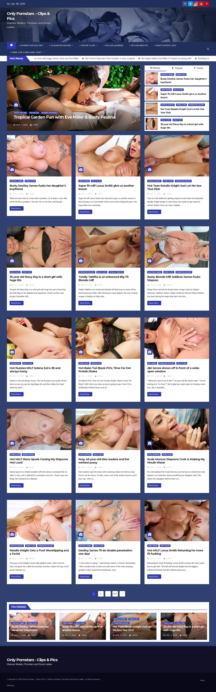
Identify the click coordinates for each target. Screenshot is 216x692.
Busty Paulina (20, 113)
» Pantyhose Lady (165, 45)
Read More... (16, 208)
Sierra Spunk (28, 454)
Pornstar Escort (196, 105)
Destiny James (167, 74)
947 (115, 593)
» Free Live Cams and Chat (27, 52)
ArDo (34, 125)
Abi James (152, 363)
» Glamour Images (61, 45)
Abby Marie (166, 89)
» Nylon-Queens (113, 45)
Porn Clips (181, 74)
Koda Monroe (154, 454)
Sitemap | (10, 685)
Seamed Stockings (49, 113)
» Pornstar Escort (31, 45)
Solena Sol (15, 363)
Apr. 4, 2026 (17, 194)
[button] (208, 49)
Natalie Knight (167, 105)
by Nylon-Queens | (93, 679)
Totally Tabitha (116, 272)
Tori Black (96, 363)
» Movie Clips (88, 45)
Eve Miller (34, 113)
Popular (177, 68)
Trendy (198, 68)
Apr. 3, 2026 (21, 125)
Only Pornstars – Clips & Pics (34, 679)
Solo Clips (178, 89)
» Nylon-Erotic (138, 45)
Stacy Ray (177, 120)
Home (202, 680)
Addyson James (154, 272)
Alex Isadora (85, 454)
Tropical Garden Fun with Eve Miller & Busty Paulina (64, 117)
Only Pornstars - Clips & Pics (32, 659)
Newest (155, 68)
